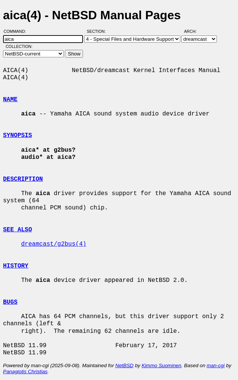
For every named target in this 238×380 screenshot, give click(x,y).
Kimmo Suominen (161, 365)
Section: (98, 31)
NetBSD (124, 365)
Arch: (193, 31)
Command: (17, 31)
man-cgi (215, 365)
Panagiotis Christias (25, 371)
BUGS (10, 302)
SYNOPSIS (17, 135)
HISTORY (15, 266)
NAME (10, 99)
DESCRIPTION (23, 179)
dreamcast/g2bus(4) (53, 244)
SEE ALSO (17, 230)
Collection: (19, 46)
